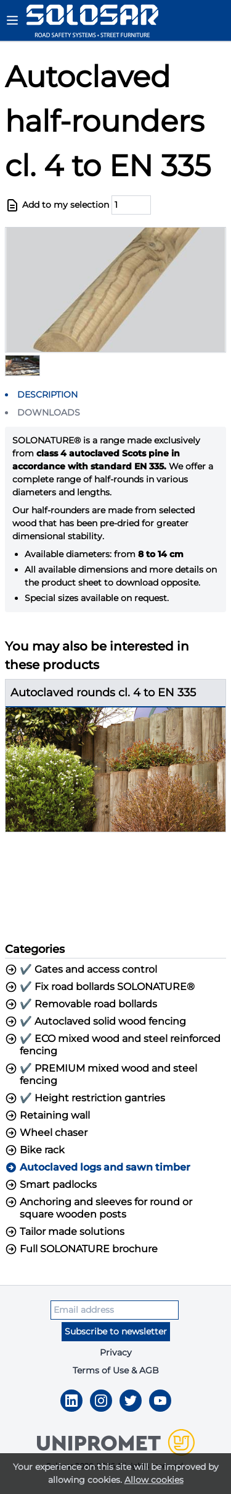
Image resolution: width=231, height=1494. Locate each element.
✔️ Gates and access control (81, 969)
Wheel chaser (46, 1133)
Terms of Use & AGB (116, 1370)
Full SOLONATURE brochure (81, 1249)
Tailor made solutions (64, 1232)
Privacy (116, 1352)
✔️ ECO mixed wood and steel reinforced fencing (113, 1045)
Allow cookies (154, 1479)
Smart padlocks (51, 1185)
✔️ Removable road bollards (81, 1004)
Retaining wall (47, 1115)
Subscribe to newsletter (116, 1331)
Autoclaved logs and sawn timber (97, 1167)
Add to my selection (57, 205)
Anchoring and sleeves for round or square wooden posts (98, 1208)
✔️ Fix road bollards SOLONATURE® (100, 987)
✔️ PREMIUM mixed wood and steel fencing (101, 1074)
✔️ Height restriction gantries (85, 1098)
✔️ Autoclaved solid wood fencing (95, 1021)
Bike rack (35, 1150)
